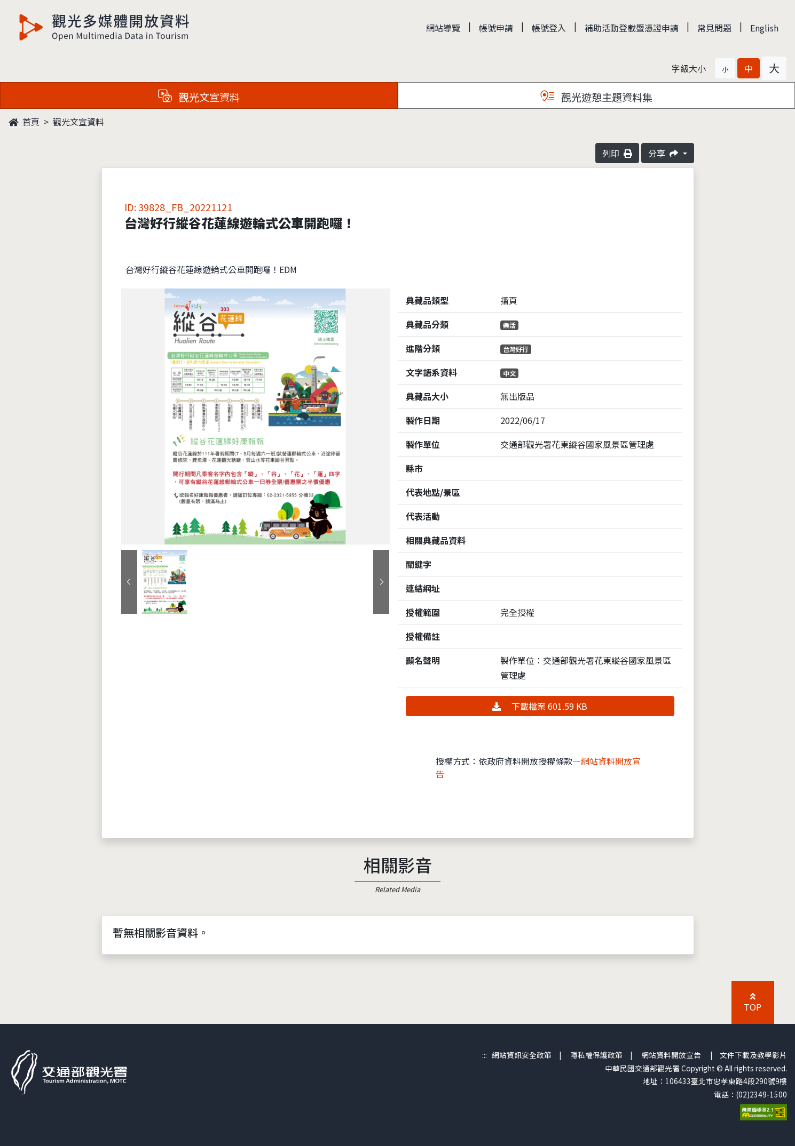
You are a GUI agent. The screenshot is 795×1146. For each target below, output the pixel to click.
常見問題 (714, 27)
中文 (509, 373)
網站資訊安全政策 (522, 1054)
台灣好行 (516, 349)
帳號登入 (549, 27)
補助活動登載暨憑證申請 (632, 27)
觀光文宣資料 (78, 121)
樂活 (509, 325)
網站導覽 (443, 27)
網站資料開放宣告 (671, 1054)
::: (484, 1054)
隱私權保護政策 (596, 1054)
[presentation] (129, 582)
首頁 (24, 121)
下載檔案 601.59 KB (539, 706)
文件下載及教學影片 (753, 1054)
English (764, 27)
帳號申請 (496, 27)
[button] (725, 68)
